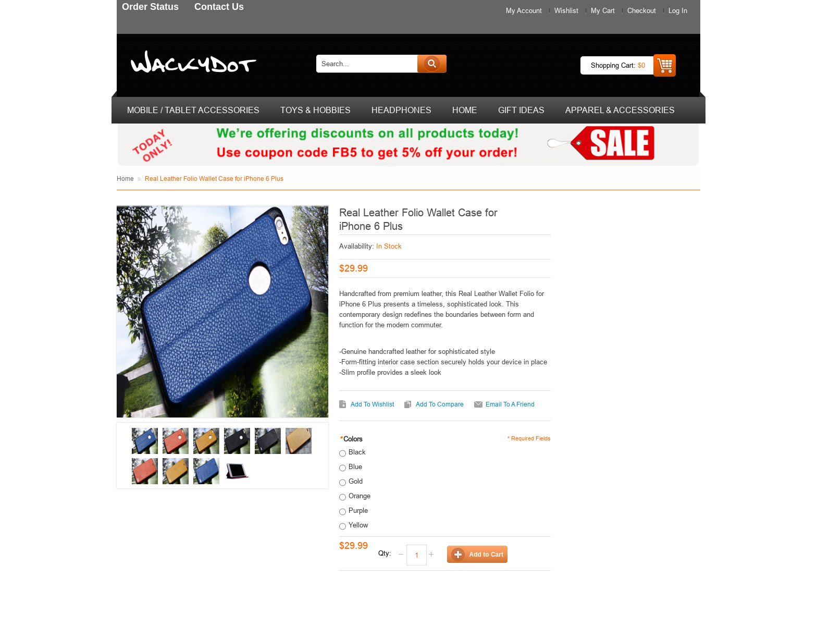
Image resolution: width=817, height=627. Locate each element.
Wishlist (566, 10)
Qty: (384, 553)
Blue (355, 466)
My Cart (603, 10)
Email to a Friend (510, 404)
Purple (358, 510)
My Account (524, 10)
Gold (356, 481)
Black (357, 452)
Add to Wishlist (372, 404)
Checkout (641, 10)
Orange (359, 495)
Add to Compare (440, 404)
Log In (678, 10)
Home (125, 178)
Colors (351, 439)
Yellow (358, 525)
